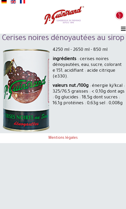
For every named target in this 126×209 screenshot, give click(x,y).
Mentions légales (63, 138)
